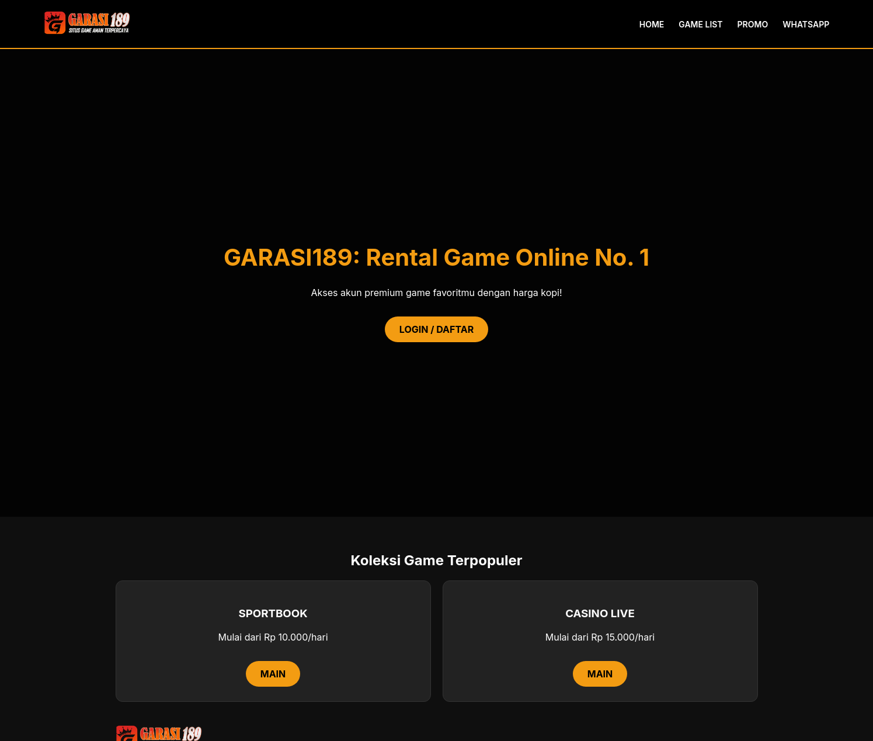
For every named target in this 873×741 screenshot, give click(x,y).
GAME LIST (700, 24)
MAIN (273, 674)
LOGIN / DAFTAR (436, 329)
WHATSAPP (805, 24)
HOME (652, 24)
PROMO (753, 24)
